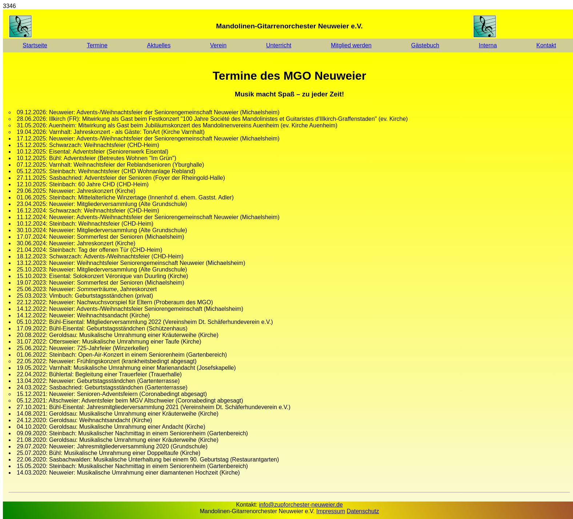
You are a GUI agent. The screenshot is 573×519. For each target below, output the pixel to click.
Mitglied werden (351, 45)
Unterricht (278, 45)
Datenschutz (363, 511)
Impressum (330, 511)
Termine (97, 45)
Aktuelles (159, 45)
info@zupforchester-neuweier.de (301, 505)
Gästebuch (425, 45)
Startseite (35, 45)
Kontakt (546, 45)
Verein (218, 45)
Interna (488, 45)
